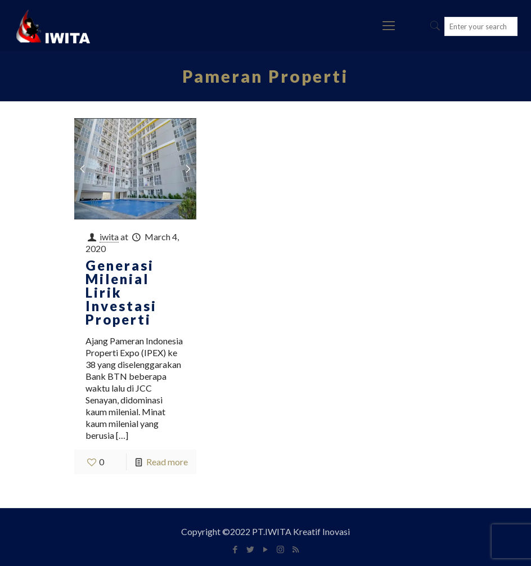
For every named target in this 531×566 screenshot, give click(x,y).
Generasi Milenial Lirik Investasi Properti (121, 292)
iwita (109, 236)
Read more (167, 461)
